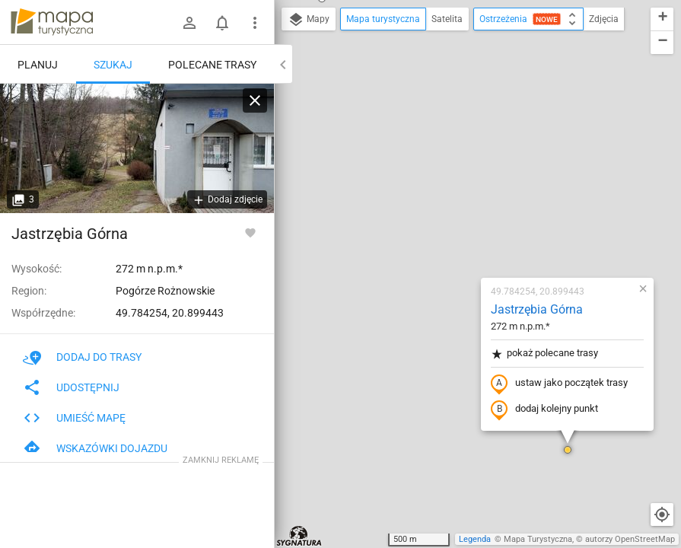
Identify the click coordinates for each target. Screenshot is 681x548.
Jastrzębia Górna (446, 133)
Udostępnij (71, 387)
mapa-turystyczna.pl (51, 22)
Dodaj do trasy (82, 357)
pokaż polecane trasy (454, 177)
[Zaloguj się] (189, 23)
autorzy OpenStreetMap (630, 539)
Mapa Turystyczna (538, 539)
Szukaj (113, 65)
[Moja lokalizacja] (662, 514)
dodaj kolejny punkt (454, 234)
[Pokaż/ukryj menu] (255, 23)
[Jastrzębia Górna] (137, 148)
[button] (477, 274)
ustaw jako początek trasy (468, 208)
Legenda (475, 539)
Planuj (38, 65)
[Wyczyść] (255, 100)
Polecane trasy (212, 65)
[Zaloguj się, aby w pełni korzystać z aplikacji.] (250, 232)
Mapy (308, 19)
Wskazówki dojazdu (95, 448)
